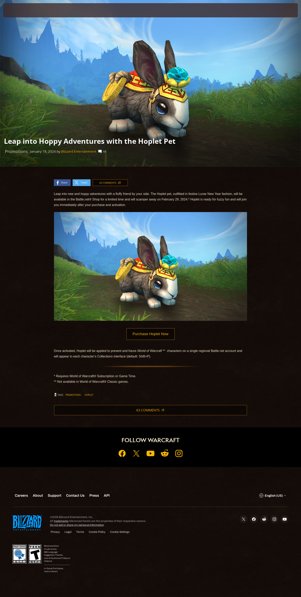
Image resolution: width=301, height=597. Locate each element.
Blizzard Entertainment (78, 151)
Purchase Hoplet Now (150, 334)
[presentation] (17, 10)
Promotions (73, 395)
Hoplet (89, 395)
